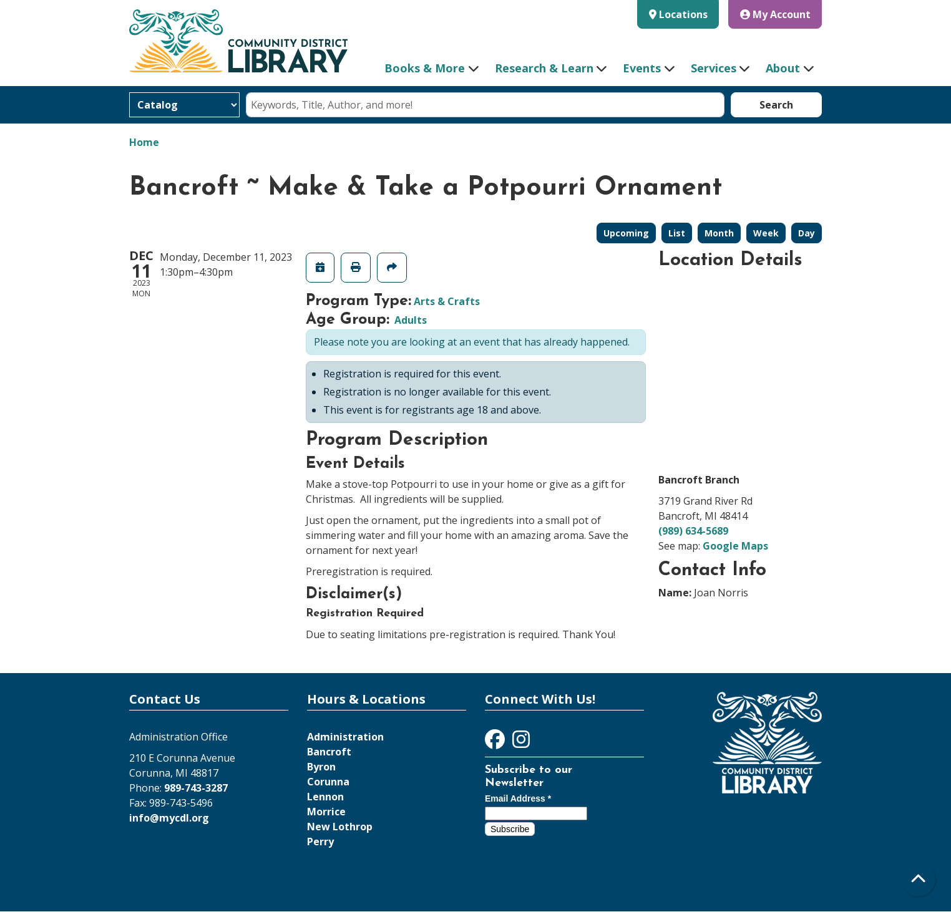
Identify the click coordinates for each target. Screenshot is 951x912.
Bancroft (329, 752)
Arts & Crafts (447, 301)
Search (776, 105)
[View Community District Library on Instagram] (521, 743)
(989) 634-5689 (693, 531)
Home (144, 142)
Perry (320, 841)
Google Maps (735, 546)
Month (719, 233)
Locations (683, 14)
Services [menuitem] (713, 68)
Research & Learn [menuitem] (544, 68)
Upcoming (626, 233)
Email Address (518, 798)
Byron (321, 767)
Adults (410, 320)
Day (806, 233)
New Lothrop (340, 826)
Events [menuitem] (642, 68)
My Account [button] (775, 14)
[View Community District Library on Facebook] (496, 743)
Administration (345, 737)
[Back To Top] (918, 879)
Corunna (328, 781)
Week (766, 233)
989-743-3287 (196, 788)
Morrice (326, 811)
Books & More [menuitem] (424, 68)
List (676, 233)
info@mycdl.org (169, 818)
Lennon (325, 796)
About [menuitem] (783, 68)
